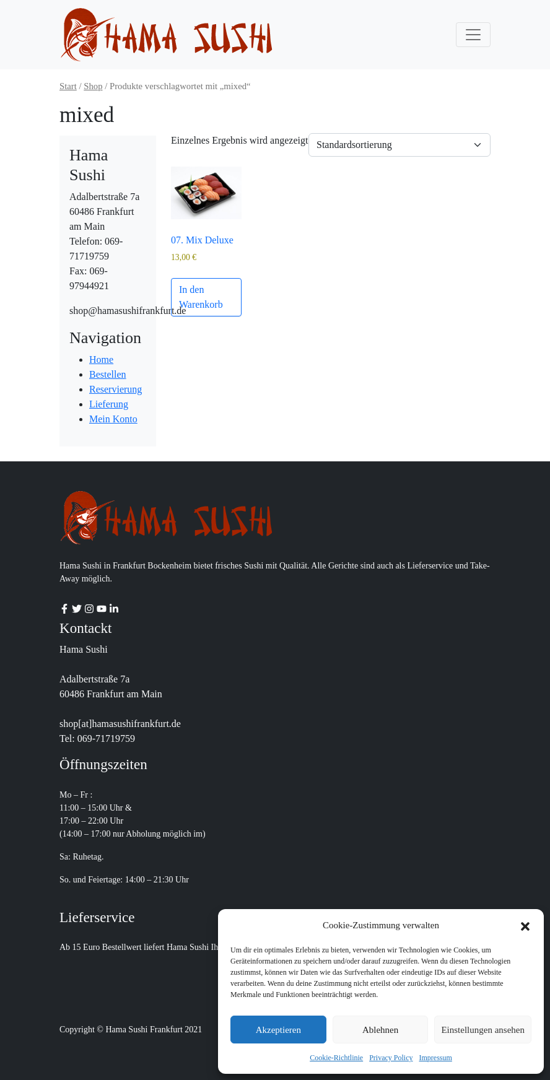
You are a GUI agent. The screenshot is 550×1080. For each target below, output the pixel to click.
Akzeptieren (278, 1030)
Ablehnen (380, 1030)
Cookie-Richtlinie (336, 1057)
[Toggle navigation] (473, 34)
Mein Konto (113, 419)
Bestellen (107, 374)
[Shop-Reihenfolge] (399, 145)
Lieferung (108, 404)
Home (101, 359)
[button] (525, 925)
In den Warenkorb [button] (201, 297)
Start (68, 86)
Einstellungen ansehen (483, 1030)
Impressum (435, 1057)
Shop (93, 86)
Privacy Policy (390, 1057)
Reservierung (115, 389)
